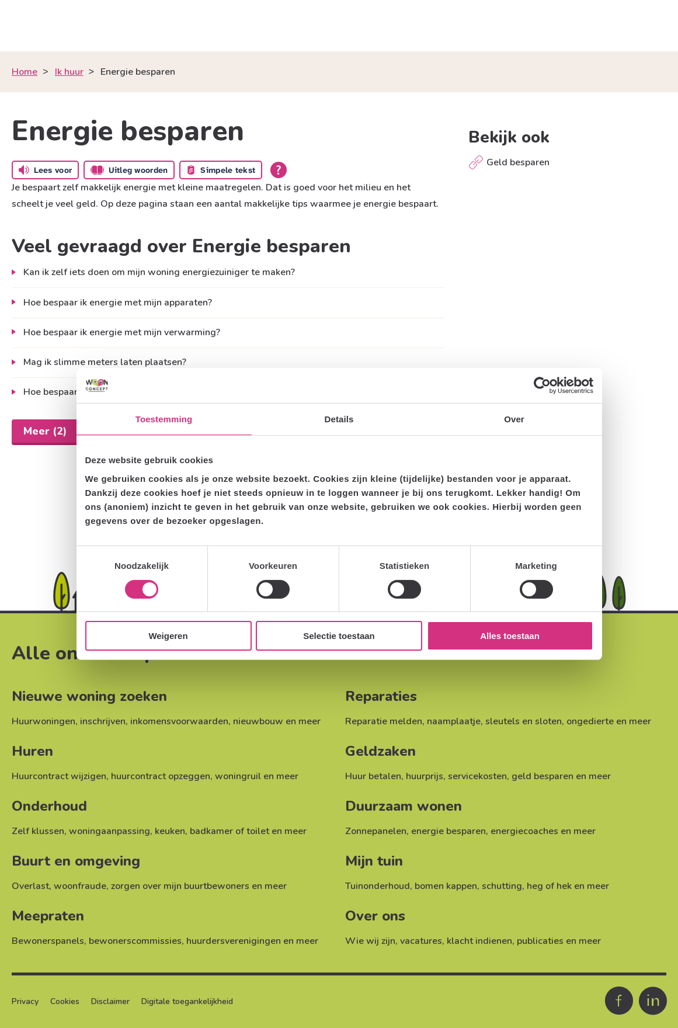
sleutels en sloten (523, 721)
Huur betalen (373, 776)
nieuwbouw (258, 721)
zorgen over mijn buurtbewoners (180, 886)
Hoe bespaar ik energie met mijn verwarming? (121, 332)
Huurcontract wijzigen (59, 776)
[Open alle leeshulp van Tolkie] (278, 170)
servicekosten (477, 776)
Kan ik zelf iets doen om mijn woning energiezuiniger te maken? (159, 272)
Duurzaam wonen (403, 806)
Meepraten (48, 916)
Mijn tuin (374, 861)
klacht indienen (479, 941)
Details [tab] (339, 419)
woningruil (238, 776)
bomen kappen (446, 886)
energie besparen (448, 831)
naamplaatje (454, 721)
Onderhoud (49, 806)
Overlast (30, 886)
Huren (32, 751)
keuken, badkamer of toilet (212, 831)
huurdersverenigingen (233, 941)
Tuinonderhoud (377, 886)
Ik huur (69, 71)
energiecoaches (524, 831)
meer (309, 721)
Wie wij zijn (370, 941)
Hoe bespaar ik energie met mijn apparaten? (117, 302)
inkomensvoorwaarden (179, 721)
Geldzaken (380, 751)
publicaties (540, 941)
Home (24, 71)
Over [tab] (514, 419)
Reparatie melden (383, 721)
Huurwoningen (43, 721)
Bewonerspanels (48, 941)
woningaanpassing (109, 831)
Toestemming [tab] (164, 419)
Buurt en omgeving (76, 861)
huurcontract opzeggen (160, 776)
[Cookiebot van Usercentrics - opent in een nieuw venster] (542, 385)
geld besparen (542, 776)
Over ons (375, 916)
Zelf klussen (38, 831)
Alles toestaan (510, 636)
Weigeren (167, 636)
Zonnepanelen (375, 831)
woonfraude (80, 886)
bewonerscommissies (135, 941)
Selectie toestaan (339, 636)
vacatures (421, 941)
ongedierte (590, 721)
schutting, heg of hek (527, 886)
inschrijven (103, 721)
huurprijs (424, 776)
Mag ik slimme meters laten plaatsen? (104, 362)
